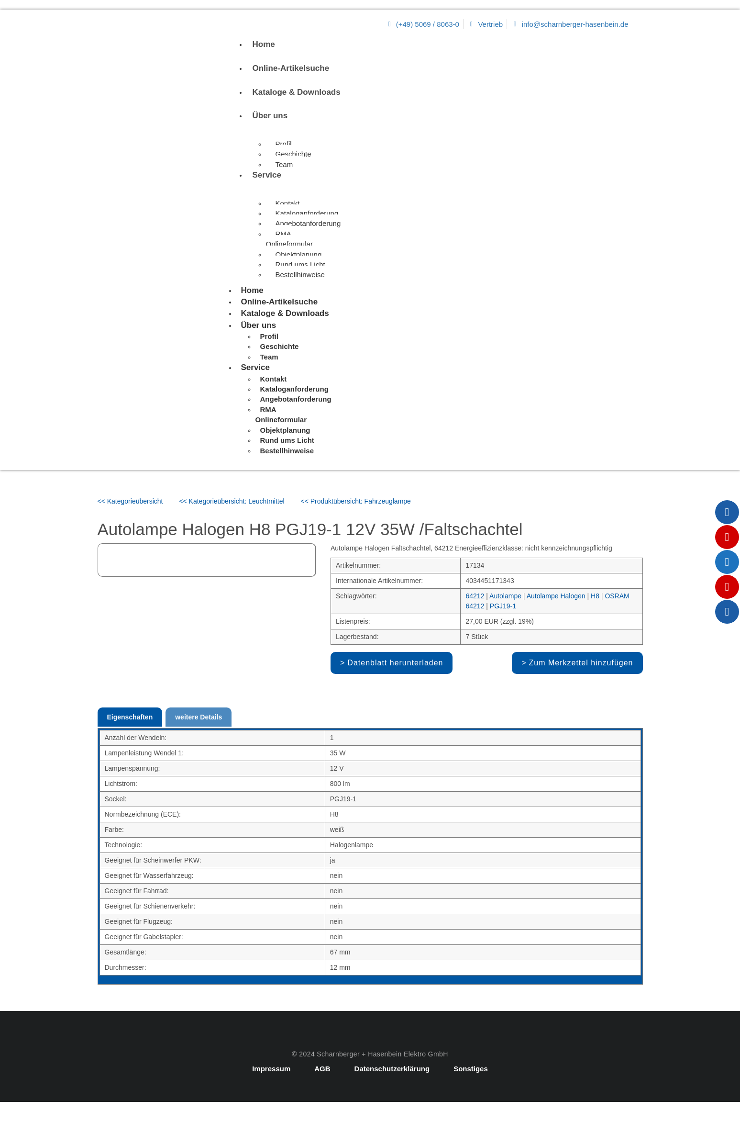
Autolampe (505, 596)
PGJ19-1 (503, 606)
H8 (595, 596)
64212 (474, 596)
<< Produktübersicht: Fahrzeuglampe (356, 501)
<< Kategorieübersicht (130, 501)
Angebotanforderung (308, 223)
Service (267, 175)
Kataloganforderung (307, 213)
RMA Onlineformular (289, 239)
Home (264, 44)
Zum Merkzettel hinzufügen (581, 663)
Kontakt (288, 203)
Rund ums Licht (300, 264)
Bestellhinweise (300, 274)
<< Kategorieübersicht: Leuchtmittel (231, 501)
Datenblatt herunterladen (395, 663)
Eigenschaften (130, 717)
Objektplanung (299, 254)
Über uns (270, 115)
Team (284, 164)
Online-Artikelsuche (291, 68)
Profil (284, 144)
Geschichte (293, 154)
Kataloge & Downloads (297, 92)
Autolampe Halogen (556, 596)
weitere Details (198, 717)
